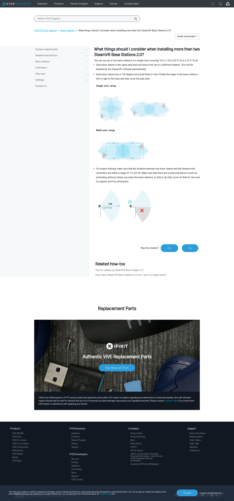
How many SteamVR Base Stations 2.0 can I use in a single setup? (131, 275)
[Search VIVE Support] (134, 19)
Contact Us (41, 86)
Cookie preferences (211, 492)
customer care (171, 401)
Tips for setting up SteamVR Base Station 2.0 (119, 270)
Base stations (67, 30)
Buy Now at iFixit (117, 368)
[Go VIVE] (227, 3)
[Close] (213, 3)
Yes (169, 247)
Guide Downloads (186, 36)
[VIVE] (16, 3)
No (190, 247)
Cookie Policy (105, 494)
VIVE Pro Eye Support (45, 30)
